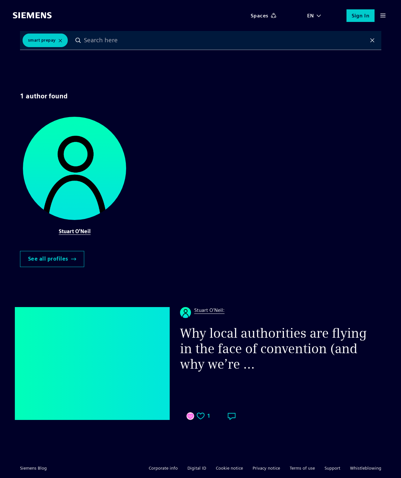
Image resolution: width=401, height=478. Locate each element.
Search (78, 40)
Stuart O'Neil (75, 231)
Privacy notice (266, 468)
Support (332, 468)
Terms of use (302, 468)
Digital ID (196, 468)
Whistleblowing (365, 468)
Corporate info (163, 468)
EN (310, 16)
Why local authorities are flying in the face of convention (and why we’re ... (273, 348)
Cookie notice (229, 468)
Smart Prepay (42, 40)
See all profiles (52, 259)
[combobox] (225, 40)
